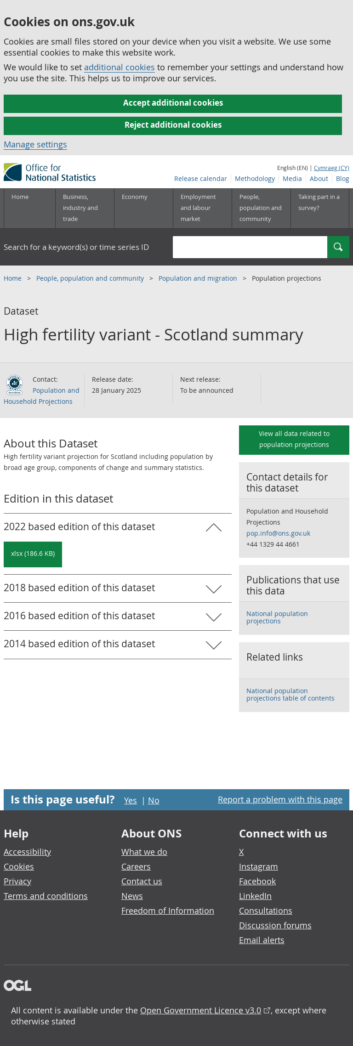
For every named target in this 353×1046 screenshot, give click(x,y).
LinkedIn (255, 895)
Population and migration (199, 278)
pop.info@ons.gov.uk (278, 533)
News (132, 895)
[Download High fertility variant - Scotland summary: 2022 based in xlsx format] (33, 554)
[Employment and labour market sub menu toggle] (202, 208)
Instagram (258, 866)
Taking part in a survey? (319, 202)
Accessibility (27, 851)
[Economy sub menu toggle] (143, 208)
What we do (144, 851)
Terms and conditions (46, 895)
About (319, 178)
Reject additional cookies (173, 124)
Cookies (19, 866)
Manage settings (35, 144)
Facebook (257, 881)
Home (19, 196)
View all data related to (294, 439)
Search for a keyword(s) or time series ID (76, 247)
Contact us (141, 881)
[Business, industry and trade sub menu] (84, 208)
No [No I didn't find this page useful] (153, 800)
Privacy (17, 881)
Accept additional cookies (173, 102)
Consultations (265, 910)
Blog (342, 178)
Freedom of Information (167, 910)
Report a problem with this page (280, 799)
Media (292, 178)
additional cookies (119, 67)
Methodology (255, 178)
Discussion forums (275, 925)
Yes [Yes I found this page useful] (130, 800)
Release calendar (200, 178)
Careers (136, 866)
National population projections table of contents (290, 694)
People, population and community (91, 278)
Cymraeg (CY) (331, 167)
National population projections (277, 617)
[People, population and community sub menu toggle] (261, 208)
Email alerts (262, 939)
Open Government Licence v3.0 (200, 1010)
